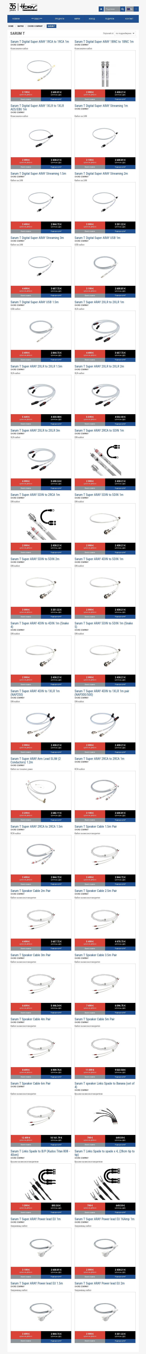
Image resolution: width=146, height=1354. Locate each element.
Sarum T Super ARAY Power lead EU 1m (36, 1219)
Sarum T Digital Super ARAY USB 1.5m (35, 302)
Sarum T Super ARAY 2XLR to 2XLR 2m (99, 366)
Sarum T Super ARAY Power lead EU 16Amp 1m (104, 1219)
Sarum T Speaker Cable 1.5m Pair (96, 826)
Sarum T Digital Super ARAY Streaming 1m (101, 106)
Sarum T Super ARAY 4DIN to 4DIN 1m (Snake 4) (40, 625)
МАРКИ (20, 26)
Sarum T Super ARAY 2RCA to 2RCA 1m (99, 759)
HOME (10, 26)
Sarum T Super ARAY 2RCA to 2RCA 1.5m (37, 826)
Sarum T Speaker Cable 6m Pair (31, 1083)
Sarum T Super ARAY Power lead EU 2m (100, 1283)
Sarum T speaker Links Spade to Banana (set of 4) (105, 1085)
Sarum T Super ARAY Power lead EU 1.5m (37, 1283)
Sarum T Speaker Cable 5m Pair (95, 1019)
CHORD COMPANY (35, 26)
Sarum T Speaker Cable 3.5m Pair (96, 955)
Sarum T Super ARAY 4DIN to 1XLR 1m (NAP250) (35, 693)
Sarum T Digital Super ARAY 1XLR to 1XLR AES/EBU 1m (37, 107)
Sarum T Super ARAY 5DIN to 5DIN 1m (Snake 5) (104, 625)
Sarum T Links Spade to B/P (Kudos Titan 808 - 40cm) (40, 1153)
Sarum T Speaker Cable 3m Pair (31, 955)
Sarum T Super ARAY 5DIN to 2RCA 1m (35, 495)
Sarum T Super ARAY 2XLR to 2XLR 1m (99, 302)
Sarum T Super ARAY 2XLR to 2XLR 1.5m (36, 366)
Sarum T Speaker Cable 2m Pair (31, 891)
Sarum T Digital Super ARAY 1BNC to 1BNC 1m (104, 42)
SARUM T (51, 26)
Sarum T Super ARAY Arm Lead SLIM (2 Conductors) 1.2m (36, 760)
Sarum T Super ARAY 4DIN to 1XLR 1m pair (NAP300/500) (102, 693)
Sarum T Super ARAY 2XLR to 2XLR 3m (35, 430)
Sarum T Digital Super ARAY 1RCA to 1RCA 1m (40, 42)
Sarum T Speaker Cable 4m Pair (31, 1019)
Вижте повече (26, 99)
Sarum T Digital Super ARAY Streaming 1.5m (38, 173)
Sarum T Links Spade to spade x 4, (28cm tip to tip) (105, 1153)
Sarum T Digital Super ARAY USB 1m (97, 238)
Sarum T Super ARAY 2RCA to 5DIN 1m (99, 430)
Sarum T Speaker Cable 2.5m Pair (96, 891)
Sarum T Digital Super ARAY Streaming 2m (101, 173)
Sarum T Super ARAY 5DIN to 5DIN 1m (99, 495)
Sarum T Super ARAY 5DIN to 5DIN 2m (35, 559)
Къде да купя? (56, 99)
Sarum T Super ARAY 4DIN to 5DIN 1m (99, 559)
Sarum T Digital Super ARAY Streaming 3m (37, 238)
